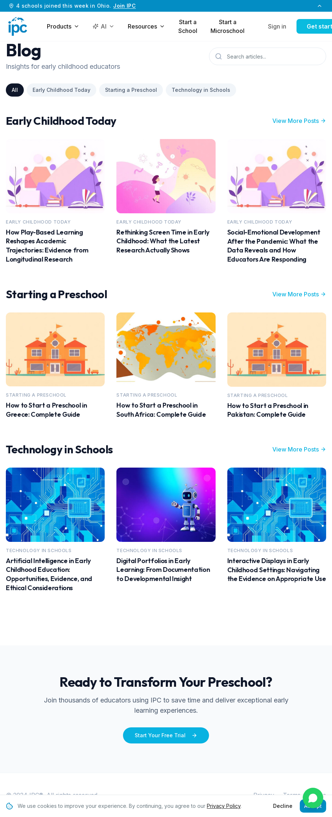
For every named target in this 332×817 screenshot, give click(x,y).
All (15, 90)
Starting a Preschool (131, 90)
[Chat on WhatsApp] (313, 798)
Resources (146, 26)
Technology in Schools (201, 90)
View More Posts (299, 120)
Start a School (187, 26)
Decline (282, 806)
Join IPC (124, 6)
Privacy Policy (223, 806)
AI (104, 26)
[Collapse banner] (319, 6)
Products (63, 26)
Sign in (277, 26)
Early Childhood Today (61, 90)
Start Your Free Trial (166, 735)
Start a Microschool (227, 26)
